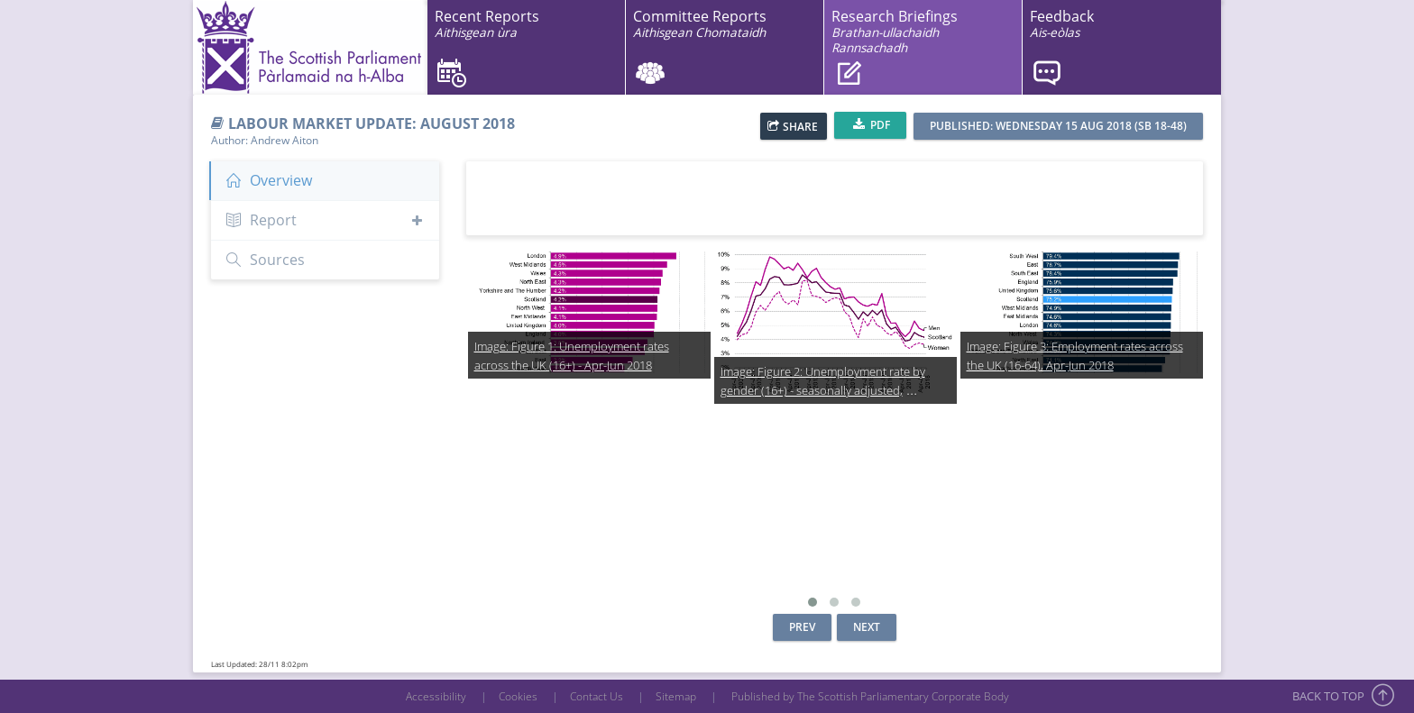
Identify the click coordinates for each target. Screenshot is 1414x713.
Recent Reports (487, 23)
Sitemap (676, 696)
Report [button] (325, 220)
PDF (871, 124)
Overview (268, 180)
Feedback (1062, 23)
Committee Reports (700, 23)
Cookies (518, 696)
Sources (265, 260)
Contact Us (596, 696)
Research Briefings (894, 31)
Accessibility (436, 696)
